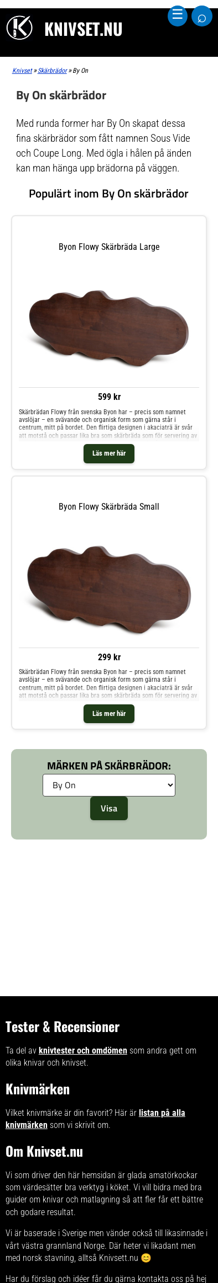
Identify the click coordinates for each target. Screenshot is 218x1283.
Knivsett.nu (118, 1258)
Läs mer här (109, 453)
